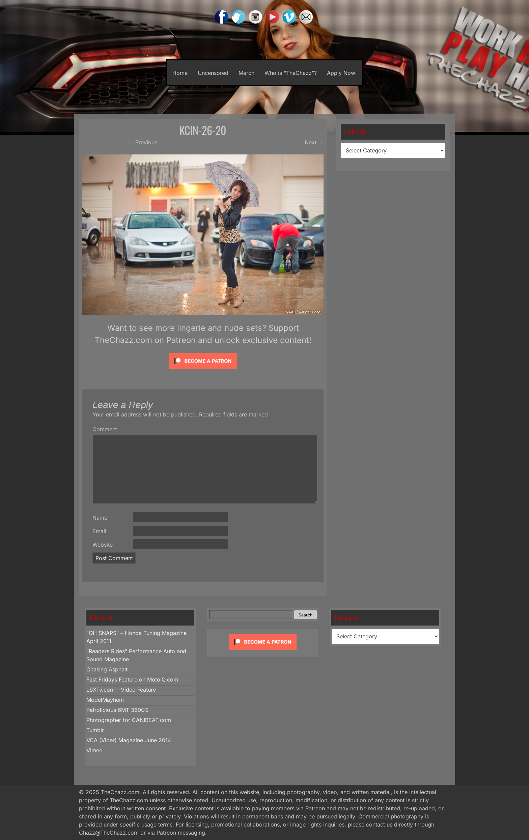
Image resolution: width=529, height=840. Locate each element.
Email (99, 531)
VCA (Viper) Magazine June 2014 (128, 740)
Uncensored (213, 72)
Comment (106, 429)
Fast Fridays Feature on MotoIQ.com (132, 679)
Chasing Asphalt (107, 669)
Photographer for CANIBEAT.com (128, 720)
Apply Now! (342, 72)
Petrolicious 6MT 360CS (117, 709)
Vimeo (94, 750)
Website (102, 544)
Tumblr (95, 730)
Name (99, 517)
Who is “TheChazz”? (290, 72)
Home (180, 72)
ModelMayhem (105, 699)
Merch (246, 72)
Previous (142, 142)
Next (314, 142)
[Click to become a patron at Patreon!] (203, 370)
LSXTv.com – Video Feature (121, 689)
